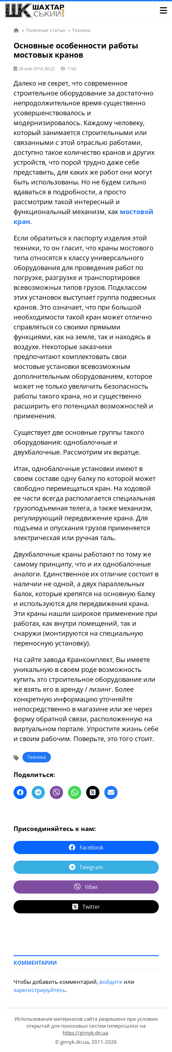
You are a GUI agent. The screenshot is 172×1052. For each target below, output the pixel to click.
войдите (110, 981)
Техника (36, 757)
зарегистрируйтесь (40, 990)
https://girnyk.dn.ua (85, 1032)
